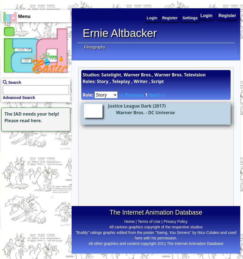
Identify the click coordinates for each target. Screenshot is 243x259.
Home (129, 221)
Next (154, 95)
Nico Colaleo (208, 232)
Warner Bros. (130, 113)
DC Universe (161, 113)
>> (163, 95)
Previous (134, 95)
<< (121, 95)
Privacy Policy (176, 221)
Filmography (94, 47)
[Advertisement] (34, 167)
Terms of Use (149, 221)
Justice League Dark (130, 106)
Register (227, 15)
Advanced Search (19, 97)
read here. (31, 121)
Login (207, 15)
